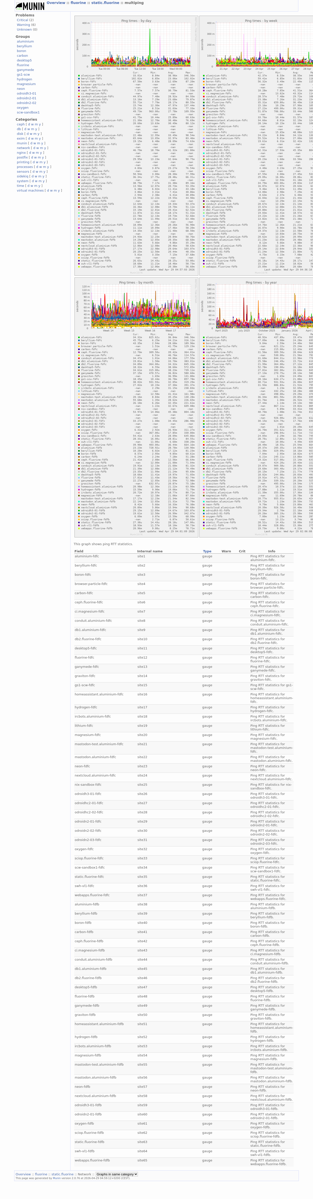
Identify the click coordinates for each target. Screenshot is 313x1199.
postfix (22, 157)
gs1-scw (23, 74)
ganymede (25, 70)
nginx (21, 153)
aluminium (25, 41)
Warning (23, 25)
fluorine (78, 3)
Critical (22, 20)
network (23, 148)
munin (22, 143)
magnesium (26, 84)
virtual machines (30, 190)
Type (207, 551)
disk (20, 134)
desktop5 (24, 60)
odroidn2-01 (26, 98)
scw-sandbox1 (28, 112)
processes (25, 167)
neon (21, 89)
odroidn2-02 (26, 103)
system (23, 181)
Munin (57, 1178)
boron (21, 51)
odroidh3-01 (26, 93)
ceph (21, 124)
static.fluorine (106, 3)
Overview (57, 3)
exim (21, 138)
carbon (22, 55)
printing (23, 162)
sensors (23, 171)
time (20, 186)
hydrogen (24, 79)
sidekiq (22, 176)
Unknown (24, 29)
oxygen (23, 107)
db (19, 129)
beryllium (24, 46)
